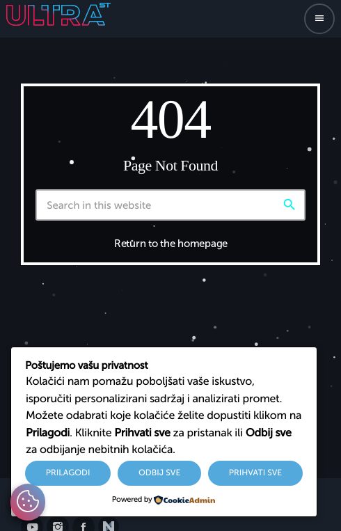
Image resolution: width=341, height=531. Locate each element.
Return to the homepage (171, 243)
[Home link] (58, 19)
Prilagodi (68, 473)
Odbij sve (159, 473)
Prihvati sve (256, 473)
